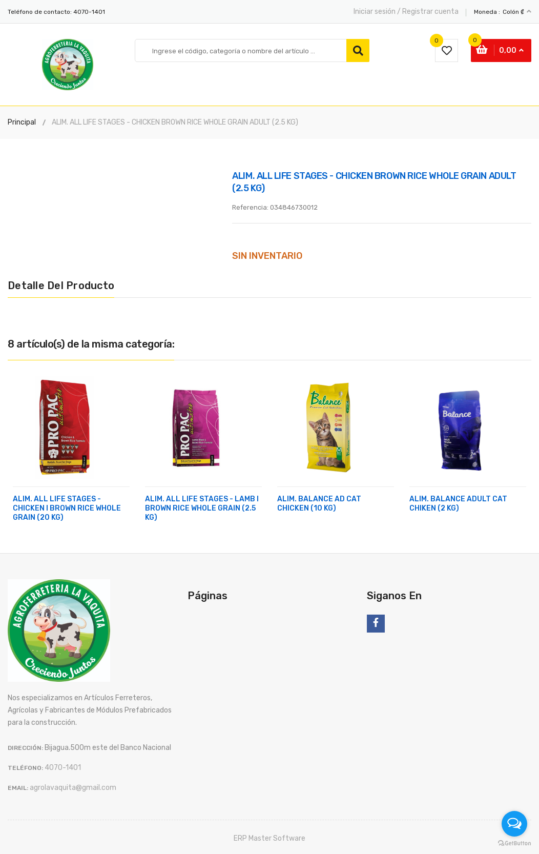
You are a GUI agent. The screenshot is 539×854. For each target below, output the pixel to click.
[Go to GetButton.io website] (514, 843)
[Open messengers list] (514, 824)
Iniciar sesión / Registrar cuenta (406, 11)
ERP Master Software (269, 838)
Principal (22, 122)
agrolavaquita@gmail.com (73, 787)
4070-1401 (89, 11)
